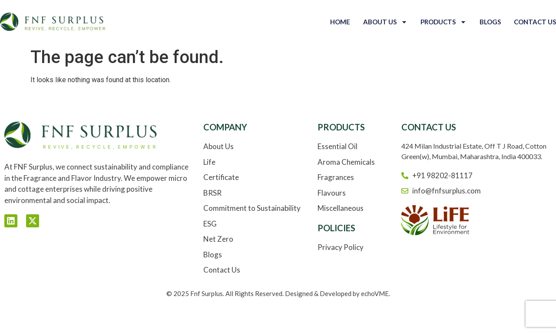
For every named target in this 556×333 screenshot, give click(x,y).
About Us (385, 22)
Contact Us (535, 22)
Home (340, 22)
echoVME (375, 293)
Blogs (490, 22)
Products (443, 22)
